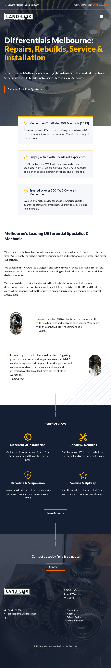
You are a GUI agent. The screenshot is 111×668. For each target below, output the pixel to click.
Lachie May (18, 378)
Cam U (42, 330)
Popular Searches (69, 646)
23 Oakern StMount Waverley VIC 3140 (72, 594)
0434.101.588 (100, 4)
